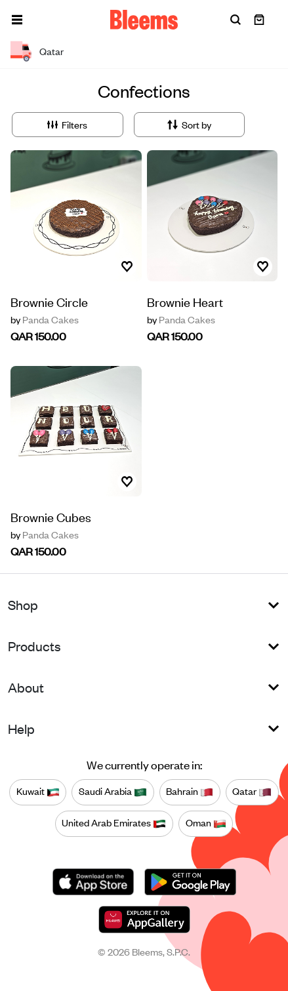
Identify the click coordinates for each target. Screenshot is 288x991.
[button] (17, 19)
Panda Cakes (44, 319)
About (26, 687)
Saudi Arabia (113, 791)
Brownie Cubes (50, 516)
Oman (206, 823)
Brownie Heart (185, 301)
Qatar (252, 791)
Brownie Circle (49, 301)
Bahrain (189, 791)
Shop (23, 604)
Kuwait (38, 791)
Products (34, 646)
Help (21, 728)
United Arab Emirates (114, 823)
